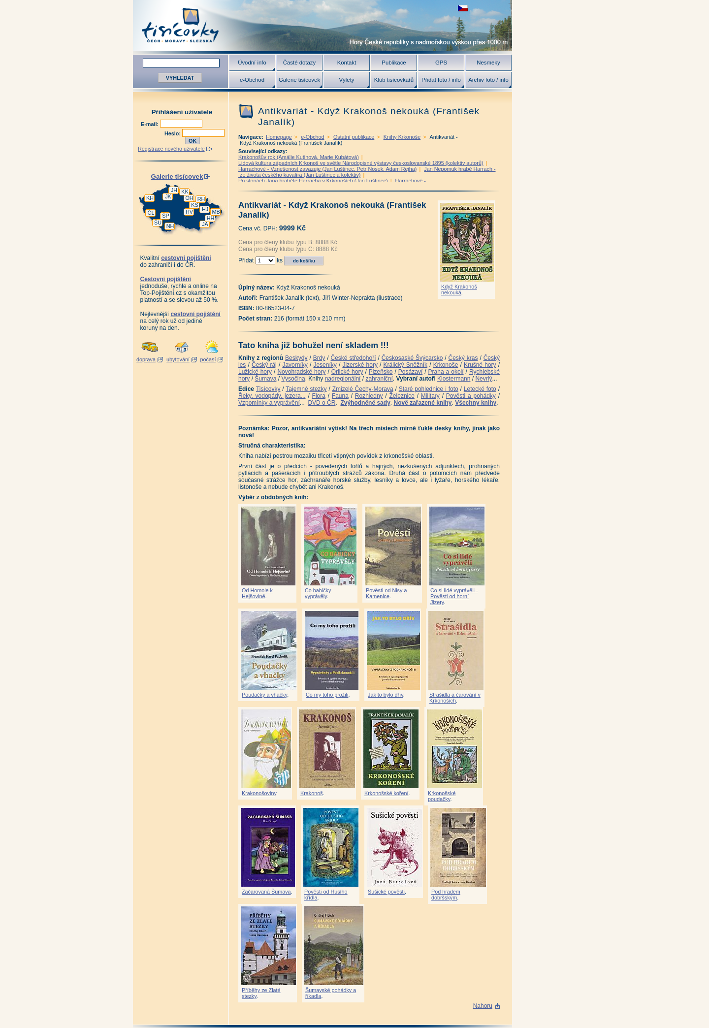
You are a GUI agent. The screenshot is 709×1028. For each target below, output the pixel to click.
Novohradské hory (301, 371)
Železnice (402, 395)
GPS (441, 62)
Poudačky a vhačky (264, 695)
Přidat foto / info (441, 80)
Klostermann (453, 378)
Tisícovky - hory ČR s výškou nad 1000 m (322, 25)
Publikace (394, 62)
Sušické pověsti (386, 892)
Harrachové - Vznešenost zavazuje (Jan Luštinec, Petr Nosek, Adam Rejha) (327, 169)
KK (184, 191)
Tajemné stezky (306, 389)
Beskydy (296, 357)
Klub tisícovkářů (394, 80)
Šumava (265, 378)
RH (201, 199)
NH (170, 226)
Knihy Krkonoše (402, 137)
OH (189, 198)
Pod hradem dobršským (445, 894)
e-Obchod (252, 80)
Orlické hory (347, 371)
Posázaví (410, 371)
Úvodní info (252, 62)
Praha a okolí (446, 371)
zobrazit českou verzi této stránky (463, 8)
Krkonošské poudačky (441, 796)
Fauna (340, 395)
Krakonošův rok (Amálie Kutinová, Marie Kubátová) (298, 157)
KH (150, 198)
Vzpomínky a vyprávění (269, 402)
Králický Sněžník (406, 364)
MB (216, 212)
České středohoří (353, 357)
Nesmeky (488, 62)
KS (194, 205)
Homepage (279, 137)
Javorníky (294, 364)
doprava (146, 359)
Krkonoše (445, 364)
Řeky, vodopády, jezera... (272, 395)
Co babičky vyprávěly (318, 593)
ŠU (157, 222)
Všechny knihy (475, 402)
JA (205, 224)
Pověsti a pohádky (471, 395)
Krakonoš (311, 793)
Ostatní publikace (353, 137)
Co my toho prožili (327, 695)
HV (189, 212)
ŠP (165, 216)
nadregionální (343, 378)
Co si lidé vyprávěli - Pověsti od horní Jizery (454, 596)
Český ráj (264, 364)
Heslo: (173, 133)
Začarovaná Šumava (266, 892)
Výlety (346, 80)
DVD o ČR (321, 402)
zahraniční (378, 378)
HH (211, 218)
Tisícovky (268, 389)
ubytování (178, 359)
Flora (318, 395)
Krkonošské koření (386, 793)
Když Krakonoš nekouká (459, 289)
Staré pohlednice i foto (428, 389)
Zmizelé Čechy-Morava (362, 389)
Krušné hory (480, 364)
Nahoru (482, 1005)
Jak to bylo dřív (385, 695)
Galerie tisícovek (299, 80)
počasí (208, 359)
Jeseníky (324, 364)
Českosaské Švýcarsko (412, 357)
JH (174, 190)
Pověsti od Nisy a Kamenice (386, 593)
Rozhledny (369, 395)
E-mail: (150, 124)
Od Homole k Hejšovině (257, 593)
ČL (151, 213)
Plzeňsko (381, 371)
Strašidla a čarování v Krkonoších (455, 698)
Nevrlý (483, 378)
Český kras (463, 357)
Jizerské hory (360, 364)
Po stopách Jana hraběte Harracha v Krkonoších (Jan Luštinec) (313, 181)
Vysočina (293, 378)
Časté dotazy (299, 62)
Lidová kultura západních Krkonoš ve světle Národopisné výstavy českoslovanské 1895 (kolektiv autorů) (360, 163)
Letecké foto (480, 389)
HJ (205, 209)
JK (168, 196)
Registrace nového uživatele (171, 149)
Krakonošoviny (259, 793)
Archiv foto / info (488, 80)
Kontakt (346, 62)
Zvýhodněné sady (365, 402)
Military (430, 395)
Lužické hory (255, 371)
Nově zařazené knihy (422, 402)
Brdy (319, 357)
